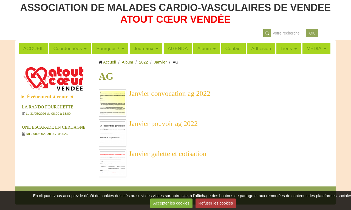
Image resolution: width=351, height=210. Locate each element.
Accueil (109, 62)
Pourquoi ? (107, 48)
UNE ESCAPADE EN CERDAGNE (54, 127)
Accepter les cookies (171, 203)
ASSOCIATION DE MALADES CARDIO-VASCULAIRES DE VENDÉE (175, 7)
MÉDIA (314, 48)
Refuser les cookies (216, 203)
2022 (143, 62)
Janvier (160, 62)
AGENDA (178, 48)
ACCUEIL (33, 48)
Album (204, 48)
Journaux (143, 48)
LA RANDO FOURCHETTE (47, 107)
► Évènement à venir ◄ (47, 96)
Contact (233, 48)
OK (312, 33)
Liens (286, 48)
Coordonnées (67, 48)
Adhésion (261, 48)
